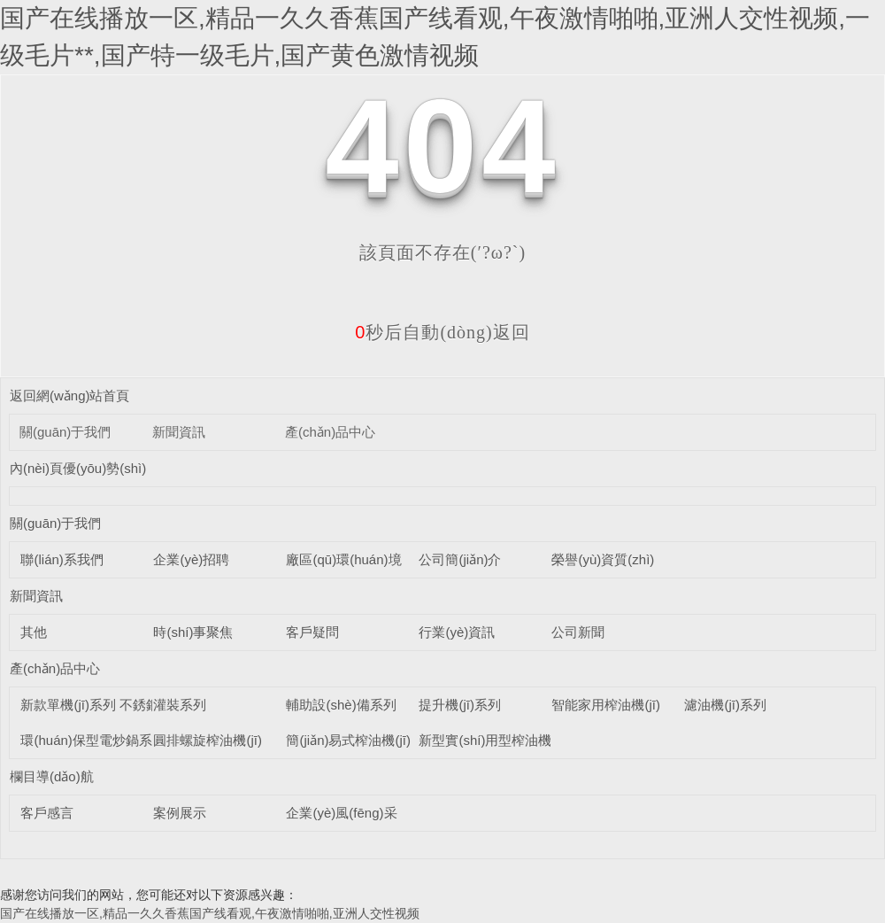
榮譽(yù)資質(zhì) (602, 559)
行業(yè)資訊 (457, 632)
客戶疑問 (312, 632)
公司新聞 (577, 632)
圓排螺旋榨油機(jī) (207, 740)
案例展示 (179, 812)
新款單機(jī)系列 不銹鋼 (89, 704)
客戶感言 (46, 812)
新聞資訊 (178, 431)
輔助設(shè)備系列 (341, 704)
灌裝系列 (179, 704)
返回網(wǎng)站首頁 (70, 395)
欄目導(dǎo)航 (52, 776)
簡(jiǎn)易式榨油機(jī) (348, 740)
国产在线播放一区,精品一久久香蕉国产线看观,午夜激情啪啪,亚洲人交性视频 (209, 913)
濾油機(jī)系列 (725, 704)
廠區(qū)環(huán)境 (343, 559)
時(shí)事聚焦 (193, 632)
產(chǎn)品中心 (330, 431)
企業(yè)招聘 (191, 559)
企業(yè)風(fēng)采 (341, 812)
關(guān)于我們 (65, 431)
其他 (33, 632)
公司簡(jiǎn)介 (460, 559)
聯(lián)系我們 (61, 559)
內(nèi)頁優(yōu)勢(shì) (78, 468)
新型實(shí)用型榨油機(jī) (493, 740)
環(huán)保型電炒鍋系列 (92, 740)
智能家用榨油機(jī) (605, 704)
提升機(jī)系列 (460, 704)
